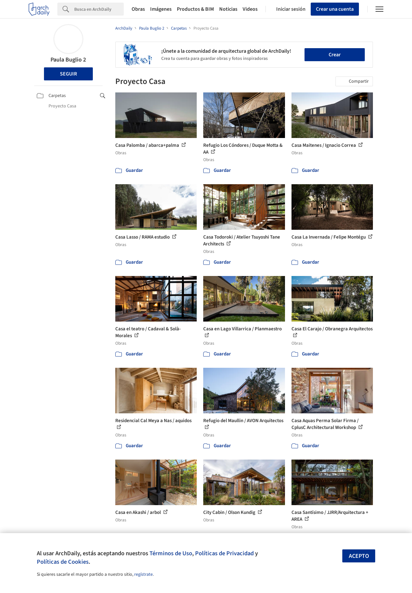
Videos (250, 9)
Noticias (228, 9)
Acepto (359, 556)
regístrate (143, 574)
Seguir (68, 73)
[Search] (99, 9)
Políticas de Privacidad (224, 553)
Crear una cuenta (335, 9)
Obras (138, 9)
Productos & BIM (195, 9)
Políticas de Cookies (63, 562)
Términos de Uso (170, 553)
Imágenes (161, 9)
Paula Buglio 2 (68, 60)
